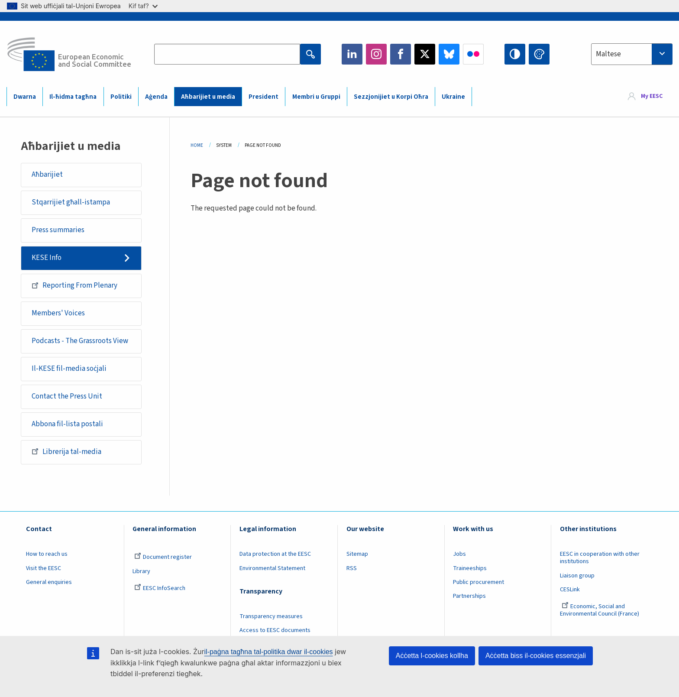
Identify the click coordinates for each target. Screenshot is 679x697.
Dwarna (24, 96)
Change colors (539, 54)
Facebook (400, 54)
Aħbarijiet (47, 174)
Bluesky (449, 54)
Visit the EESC (43, 568)
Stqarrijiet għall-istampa (71, 202)
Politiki (121, 96)
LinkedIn (352, 54)
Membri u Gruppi (316, 96)
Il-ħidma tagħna (73, 96)
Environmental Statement (272, 568)
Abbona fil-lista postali (67, 424)
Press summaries (58, 230)
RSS (351, 568)
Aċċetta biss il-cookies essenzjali (535, 655)
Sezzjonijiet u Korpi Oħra (391, 96)
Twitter (424, 54)
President (263, 96)
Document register (163, 557)
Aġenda (156, 96)
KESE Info (46, 258)
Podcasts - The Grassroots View (80, 341)
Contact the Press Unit (67, 396)
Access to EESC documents (274, 630)
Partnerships (469, 596)
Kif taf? (143, 6)
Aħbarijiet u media (208, 96)
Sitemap (357, 554)
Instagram (376, 54)
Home (197, 145)
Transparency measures (271, 616)
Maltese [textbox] (608, 54)
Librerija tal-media (66, 451)
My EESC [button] (652, 96)
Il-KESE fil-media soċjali (69, 368)
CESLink (570, 589)
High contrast (514, 54)
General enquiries (49, 582)
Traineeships (470, 568)
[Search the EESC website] (227, 54)
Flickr (473, 54)
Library (141, 571)
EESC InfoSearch (159, 588)
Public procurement (478, 582)
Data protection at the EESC (275, 554)
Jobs (459, 554)
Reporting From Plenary (74, 285)
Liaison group (577, 575)
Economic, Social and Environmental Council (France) (600, 610)
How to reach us (47, 554)
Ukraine (453, 96)
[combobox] (632, 54)
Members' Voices (58, 313)
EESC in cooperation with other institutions (600, 558)
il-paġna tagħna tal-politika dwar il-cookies (268, 651)
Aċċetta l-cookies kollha (432, 655)
